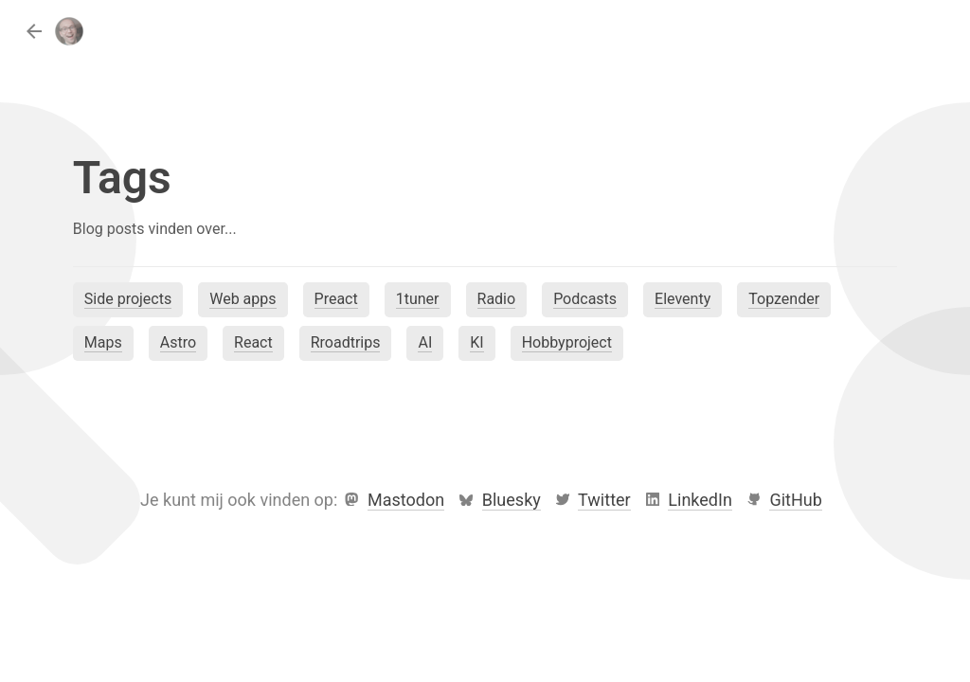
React (253, 342)
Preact (336, 299)
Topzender (783, 299)
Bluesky (511, 500)
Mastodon (406, 500)
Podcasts (585, 299)
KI (476, 342)
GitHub (795, 500)
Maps (103, 342)
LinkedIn (700, 500)
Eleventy (682, 299)
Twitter (604, 500)
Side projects (127, 299)
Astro (178, 342)
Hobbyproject (567, 342)
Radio (496, 299)
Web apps (242, 299)
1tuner (418, 299)
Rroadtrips (346, 342)
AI (425, 342)
